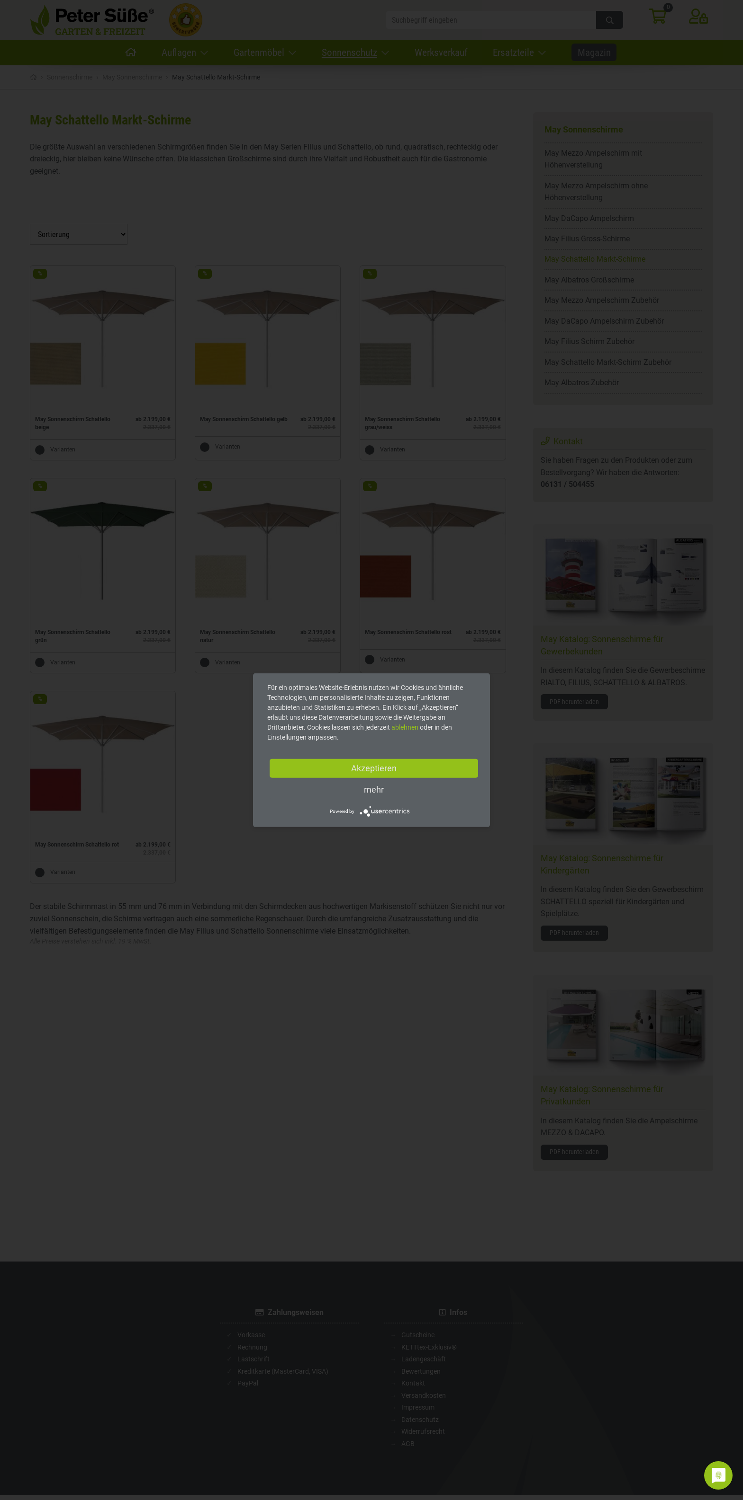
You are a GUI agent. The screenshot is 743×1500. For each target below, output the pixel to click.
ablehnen (404, 727)
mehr (374, 789)
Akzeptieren (374, 768)
